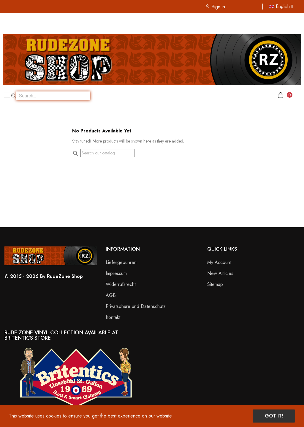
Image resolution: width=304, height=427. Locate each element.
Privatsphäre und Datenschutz (136, 306)
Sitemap (215, 284)
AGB (111, 295)
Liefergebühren (121, 262)
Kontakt (113, 317)
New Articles (220, 273)
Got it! (274, 415)
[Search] (107, 153)
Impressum (116, 273)
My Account (219, 262)
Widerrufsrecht (121, 284)
